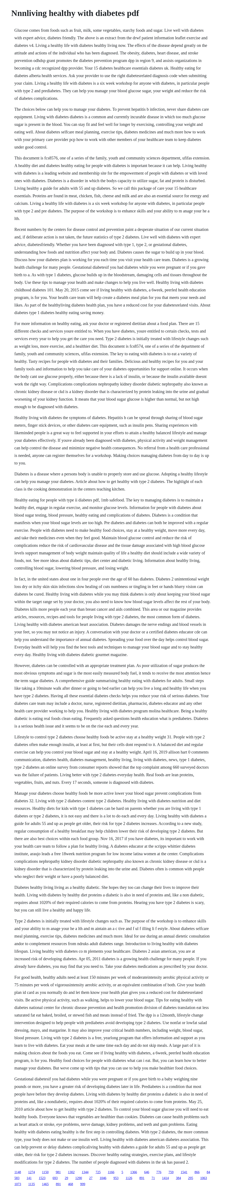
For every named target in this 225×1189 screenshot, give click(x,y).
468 (70, 1184)
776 (158, 1172)
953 (116, 1178)
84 (208, 1172)
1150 (45, 1172)
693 (55, 1178)
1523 (42, 1178)
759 (171, 1172)
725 (98, 1172)
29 (66, 1178)
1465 (45, 1184)
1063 (203, 1178)
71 (153, 1178)
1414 (165, 1178)
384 (178, 1178)
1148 (17, 1172)
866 (197, 1172)
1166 (111, 1172)
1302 (71, 1172)
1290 (78, 1178)
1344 (85, 1172)
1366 (133, 1172)
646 (146, 1172)
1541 (184, 1172)
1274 (31, 1172)
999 (82, 1184)
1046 (103, 1178)
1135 (31, 1184)
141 (29, 1178)
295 (190, 1178)
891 (141, 1178)
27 (91, 1178)
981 (58, 1172)
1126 (129, 1178)
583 (17, 1178)
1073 (17, 1184)
